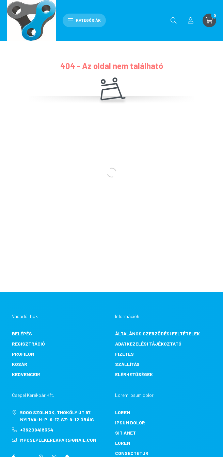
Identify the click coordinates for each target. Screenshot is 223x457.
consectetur (131, 453)
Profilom (23, 354)
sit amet (125, 433)
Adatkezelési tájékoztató (148, 344)
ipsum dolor (130, 422)
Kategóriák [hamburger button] (84, 20)
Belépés (22, 333)
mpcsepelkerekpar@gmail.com (58, 440)
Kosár (19, 364)
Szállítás (127, 364)
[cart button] (209, 20)
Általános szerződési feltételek (157, 333)
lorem (122, 412)
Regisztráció (28, 344)
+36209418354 (36, 430)
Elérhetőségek (134, 374)
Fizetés (124, 354)
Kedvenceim (26, 374)
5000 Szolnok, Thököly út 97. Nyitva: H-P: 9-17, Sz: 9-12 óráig (57, 415)
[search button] (173, 20)
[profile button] (190, 20)
